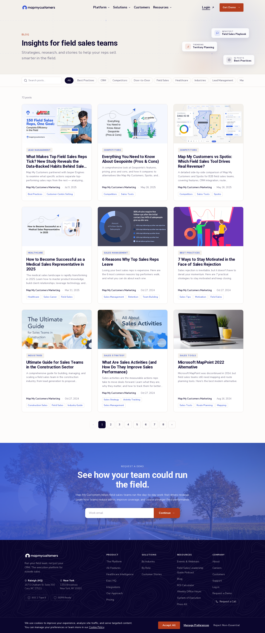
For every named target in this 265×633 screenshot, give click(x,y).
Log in (215, 587)
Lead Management (222, 80)
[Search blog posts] (42, 80)
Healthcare (181, 80)
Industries (200, 80)
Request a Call (226, 601)
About (216, 561)
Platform (101, 7)
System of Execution (189, 598)
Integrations (113, 587)
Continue (167, 513)
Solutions (122, 7)
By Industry (148, 561)
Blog (179, 579)
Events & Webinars (188, 561)
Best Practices (85, 80)
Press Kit (182, 604)
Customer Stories (152, 574)
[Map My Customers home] (39, 7)
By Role (146, 568)
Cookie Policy (96, 627)
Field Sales (163, 80)
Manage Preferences (196, 625)
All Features (113, 568)
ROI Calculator (185, 585)
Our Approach (114, 593)
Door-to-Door (142, 80)
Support (217, 580)
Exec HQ (111, 580)
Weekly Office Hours (189, 591)
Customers (142, 7)
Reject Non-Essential (226, 625)
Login (208, 7)
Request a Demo (222, 593)
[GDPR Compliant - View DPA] (62, 598)
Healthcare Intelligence (120, 574)
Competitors (120, 80)
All (69, 80)
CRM (103, 80)
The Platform (114, 561)
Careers (217, 568)
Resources (162, 7)
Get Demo (231, 7)
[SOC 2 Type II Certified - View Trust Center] (37, 598)
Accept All (169, 625)
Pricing (110, 599)
